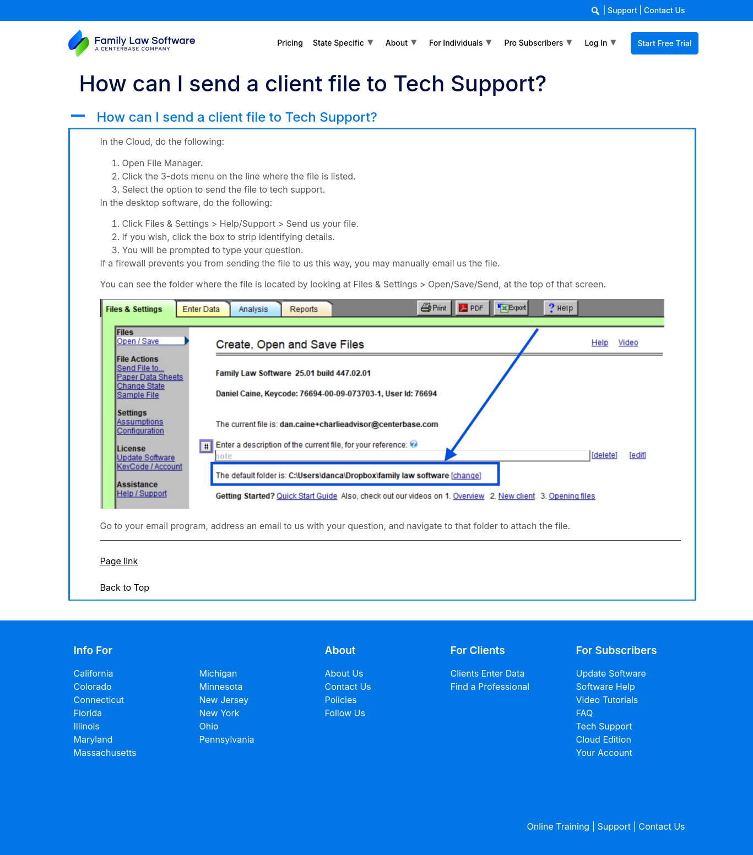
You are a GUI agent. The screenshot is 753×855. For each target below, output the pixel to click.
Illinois (87, 726)
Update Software (611, 673)
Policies (341, 699)
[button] (382, 117)
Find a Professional (490, 686)
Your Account (604, 752)
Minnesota (221, 686)
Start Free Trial (664, 43)
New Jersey (224, 699)
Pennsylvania (226, 739)
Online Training (558, 826)
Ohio (209, 726)
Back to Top (125, 587)
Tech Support (604, 726)
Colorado (93, 686)
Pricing (290, 42)
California (93, 673)
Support (622, 10)
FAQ (584, 712)
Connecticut (99, 699)
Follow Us (345, 712)
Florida (88, 712)
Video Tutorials (607, 699)
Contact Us (664, 10)
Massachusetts (105, 752)
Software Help (605, 686)
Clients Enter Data (488, 673)
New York (219, 712)
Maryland (93, 739)
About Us (344, 673)
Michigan (218, 673)
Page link (119, 561)
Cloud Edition (603, 739)
